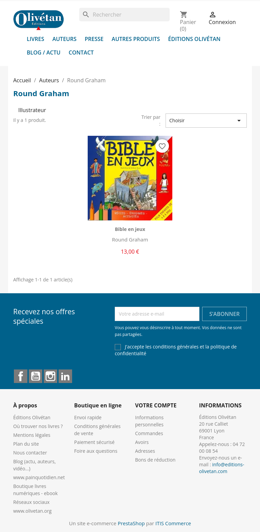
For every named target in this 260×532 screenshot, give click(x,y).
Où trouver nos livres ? (38, 426)
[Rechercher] (124, 14)
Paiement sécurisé (94, 442)
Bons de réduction (155, 459)
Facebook (20, 376)
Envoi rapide (88, 417)
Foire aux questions (95, 451)
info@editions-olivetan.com (221, 467)
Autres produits (136, 39)
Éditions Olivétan (194, 39)
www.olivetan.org (32, 511)
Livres (35, 39)
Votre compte (155, 405)
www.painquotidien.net (39, 477)
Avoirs (142, 442)
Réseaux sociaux (31, 502)
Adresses (145, 451)
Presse (94, 39)
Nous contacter (30, 452)
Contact (81, 52)
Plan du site (26, 444)
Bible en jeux (130, 229)
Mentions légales (31, 435)
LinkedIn (65, 376)
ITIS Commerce (173, 523)
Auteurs (64, 39)
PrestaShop (131, 523)
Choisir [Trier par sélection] (206, 120)
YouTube (35, 376)
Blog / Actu (44, 52)
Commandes (149, 433)
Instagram (50, 376)
